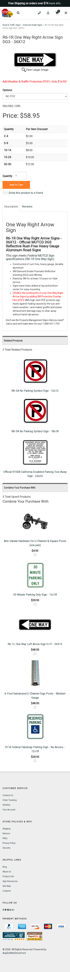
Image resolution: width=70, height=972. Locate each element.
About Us (7, 871)
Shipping (6, 829)
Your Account (9, 810)
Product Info (8, 876)
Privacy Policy (9, 843)
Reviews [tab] (27, 206)
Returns (6, 833)
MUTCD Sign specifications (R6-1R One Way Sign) (30, 257)
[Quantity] (20, 176)
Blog (5, 867)
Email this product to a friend (26, 192)
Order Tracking (10, 800)
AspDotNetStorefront (14, 953)
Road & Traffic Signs (12, 25)
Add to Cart (16, 184)
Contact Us (8, 795)
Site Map (7, 886)
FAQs (5, 838)
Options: (7, 90)
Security (6, 848)
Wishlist (6, 805)
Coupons (7, 891)
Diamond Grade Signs (32, 25)
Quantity (7, 176)
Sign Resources (10, 881)
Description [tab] (11, 206)
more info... (55, 3)
